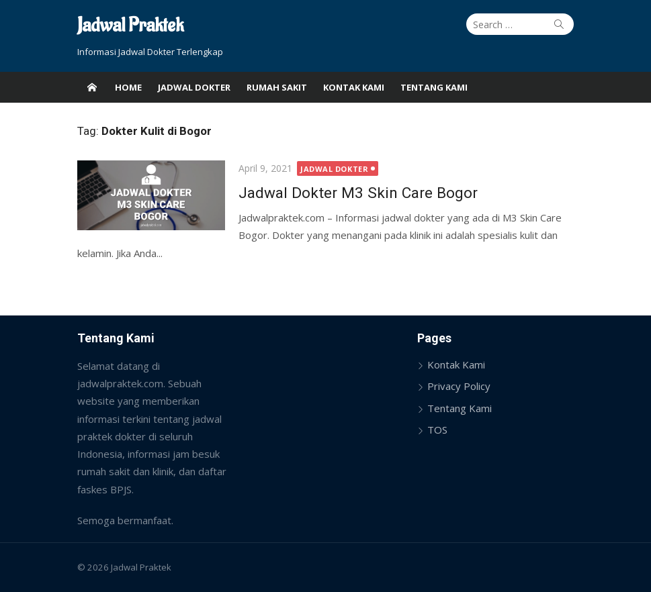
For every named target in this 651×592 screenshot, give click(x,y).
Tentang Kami (434, 87)
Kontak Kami (353, 87)
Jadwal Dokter (194, 87)
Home (128, 87)
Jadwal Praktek (130, 25)
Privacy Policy (458, 386)
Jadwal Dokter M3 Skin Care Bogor (358, 192)
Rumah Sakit (277, 87)
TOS (437, 429)
